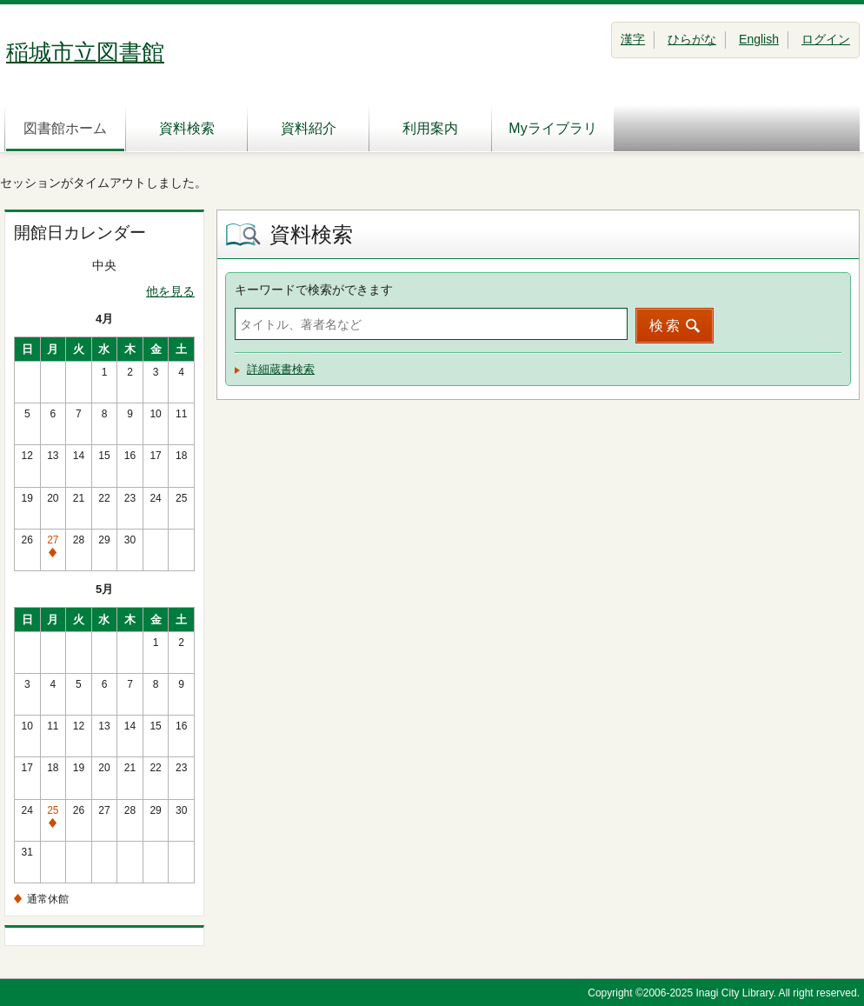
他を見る (170, 291)
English (759, 39)
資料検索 (187, 128)
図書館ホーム (65, 128)
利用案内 (430, 128)
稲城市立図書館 (85, 52)
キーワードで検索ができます (314, 289)
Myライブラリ (552, 128)
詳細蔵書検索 (281, 369)
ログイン (825, 39)
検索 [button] (665, 325)
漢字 (633, 39)
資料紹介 (308, 128)
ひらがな (692, 39)
